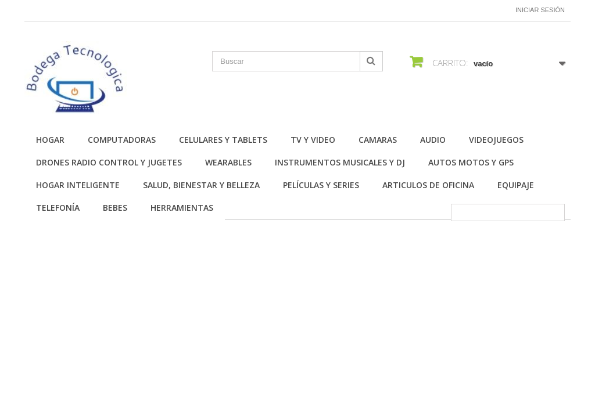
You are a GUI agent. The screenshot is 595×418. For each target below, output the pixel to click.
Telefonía (58, 207)
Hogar (50, 139)
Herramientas (181, 207)
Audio (433, 139)
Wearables (228, 162)
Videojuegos (496, 139)
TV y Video (313, 139)
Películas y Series (321, 184)
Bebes (115, 207)
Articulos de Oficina (428, 184)
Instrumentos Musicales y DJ (340, 162)
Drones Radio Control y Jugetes (109, 162)
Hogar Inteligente (78, 184)
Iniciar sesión (540, 9)
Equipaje (515, 184)
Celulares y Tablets (223, 139)
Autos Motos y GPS (471, 162)
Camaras (378, 139)
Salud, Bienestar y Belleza (201, 184)
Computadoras (122, 139)
